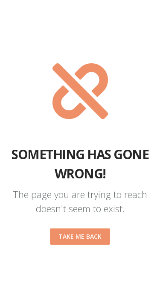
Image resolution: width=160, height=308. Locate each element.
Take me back (80, 236)
